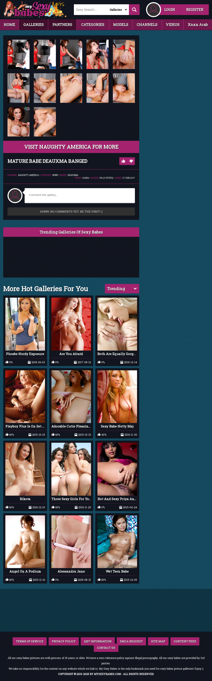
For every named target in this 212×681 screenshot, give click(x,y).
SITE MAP (158, 641)
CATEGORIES (92, 24)
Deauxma (73, 175)
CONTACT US (106, 648)
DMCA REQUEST (131, 641)
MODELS (120, 24)
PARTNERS (62, 24)
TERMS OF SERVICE (29, 641)
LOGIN (169, 9)
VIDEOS (172, 24)
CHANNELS (147, 24)
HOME (9, 24)
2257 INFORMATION (98, 641)
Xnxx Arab (198, 24)
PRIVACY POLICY (64, 641)
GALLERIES (33, 24)
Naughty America (28, 175)
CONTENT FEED (185, 641)
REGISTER (194, 9)
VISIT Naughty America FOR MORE (71, 146)
